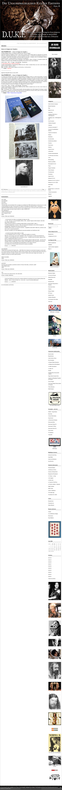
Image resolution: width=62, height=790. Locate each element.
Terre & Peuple (51, 381)
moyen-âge (29, 190)
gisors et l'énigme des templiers (10, 190)
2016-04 (49, 570)
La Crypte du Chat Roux (52, 482)
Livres (49, 157)
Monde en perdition (51, 161)
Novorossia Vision (51, 286)
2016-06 (49, 566)
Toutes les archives (51, 578)
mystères (25, 190)
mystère (21, 190)
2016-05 (49, 568)
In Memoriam (50, 151)
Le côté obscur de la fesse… (53, 155)
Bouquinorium (50, 234)
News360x (50, 279)
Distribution (50, 136)
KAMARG (50, 244)
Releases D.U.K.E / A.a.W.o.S (53, 180)
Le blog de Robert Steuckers (53, 362)
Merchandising (51, 159)
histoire (41, 190)
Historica (49, 147)
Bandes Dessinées (51, 106)
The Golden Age (51, 492)
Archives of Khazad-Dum (53, 471)
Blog (49, 108)
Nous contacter (55, 54)
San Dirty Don (50, 461)
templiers (18, 190)
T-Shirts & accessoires (52, 192)
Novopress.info (51, 281)
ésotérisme (34, 190)
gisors (14, 192)
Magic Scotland (51, 486)
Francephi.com (51, 503)
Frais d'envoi (50, 145)
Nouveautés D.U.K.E (52, 163)
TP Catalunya (50, 432)
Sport (49, 186)
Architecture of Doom (52, 469)
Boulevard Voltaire (51, 273)
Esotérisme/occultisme (12, 189)
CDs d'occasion (51, 121)
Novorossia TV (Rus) (52, 426)
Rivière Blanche (51, 505)
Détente (49, 134)
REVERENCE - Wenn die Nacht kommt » (39, 43)
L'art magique (50, 478)
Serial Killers (50, 184)
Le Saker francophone (52, 366)
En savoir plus (8, 788)
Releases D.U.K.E (51, 178)
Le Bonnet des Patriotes (52, 420)
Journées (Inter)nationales (53, 153)
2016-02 (49, 574)
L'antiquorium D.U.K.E (52, 236)
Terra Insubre (50, 430)
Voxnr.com (50, 301)
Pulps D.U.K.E (51, 176)
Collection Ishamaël (52, 123)
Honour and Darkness (52, 459)
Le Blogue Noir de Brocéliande (54, 364)
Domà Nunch (50, 418)
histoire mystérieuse (8, 192)
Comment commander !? (52, 127)
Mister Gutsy (50, 488)
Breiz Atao (50, 413)
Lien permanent (31, 189)
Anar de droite (50, 354)
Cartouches (50, 112)
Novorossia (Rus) (51, 422)
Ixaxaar (49, 511)
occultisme (38, 190)
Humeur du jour (51, 149)
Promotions (50, 174)
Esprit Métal (50, 457)
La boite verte (50, 480)
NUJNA (49, 370)
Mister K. (50, 248)
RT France (50, 293)
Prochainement (51, 172)
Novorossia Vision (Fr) (52, 428)
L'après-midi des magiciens (53, 246)
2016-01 (49, 576)
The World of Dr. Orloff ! (52, 494)
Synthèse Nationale (52, 297)
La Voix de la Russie (52, 275)
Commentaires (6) (38, 189)
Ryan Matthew (51, 517)
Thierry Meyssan (51, 386)
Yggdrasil (50, 196)
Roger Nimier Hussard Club (53, 376)
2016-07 (49, 564)
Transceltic (50, 434)
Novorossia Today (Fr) (52, 424)
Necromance (50, 515)
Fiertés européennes (52, 242)
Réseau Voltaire (51, 291)
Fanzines (50, 143)
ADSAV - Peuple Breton (52, 411)
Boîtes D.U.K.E (51, 110)
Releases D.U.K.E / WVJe (53, 182)
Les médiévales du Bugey (53, 513)
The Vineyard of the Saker (53, 299)
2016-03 (49, 572)
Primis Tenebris (51, 170)
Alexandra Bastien (51, 467)
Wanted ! (50, 194)
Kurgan (9, 245)
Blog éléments (51, 356)
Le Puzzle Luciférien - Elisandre (54, 484)
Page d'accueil (27, 43)
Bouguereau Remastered (53, 473)
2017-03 (49, 557)
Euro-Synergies (51, 360)
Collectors (50, 125)
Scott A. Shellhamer (52, 490)
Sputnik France (51, 295)
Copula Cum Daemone (52, 132)
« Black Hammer (20, 43)
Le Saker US (50, 368)
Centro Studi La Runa (52, 358)
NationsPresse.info (51, 277)
